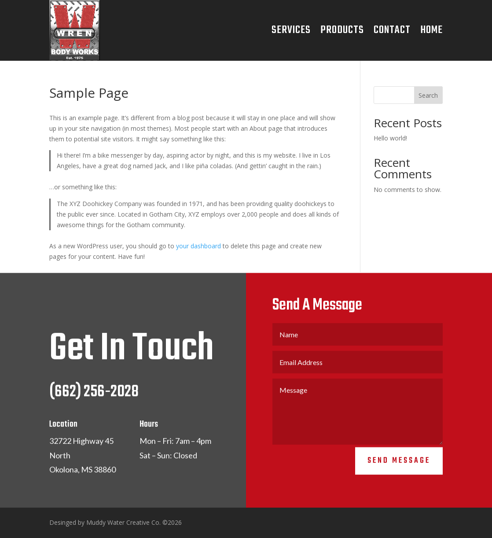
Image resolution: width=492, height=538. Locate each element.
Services (291, 30)
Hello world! (390, 138)
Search (428, 95)
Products (342, 30)
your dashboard (198, 246)
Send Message (398, 463)
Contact (392, 30)
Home (431, 30)
